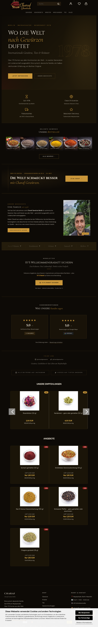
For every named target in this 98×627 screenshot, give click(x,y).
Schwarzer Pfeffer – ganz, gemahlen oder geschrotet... (68, 510)
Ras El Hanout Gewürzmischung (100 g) (29, 509)
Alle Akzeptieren (84, 613)
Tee (65, 12)
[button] (70, 3)
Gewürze (29, 12)
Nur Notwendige (84, 618)
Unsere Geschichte (45, 76)
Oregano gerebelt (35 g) (29, 550)
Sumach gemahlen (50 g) (30, 468)
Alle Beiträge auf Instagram (30, 372)
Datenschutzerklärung (19, 620)
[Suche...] (58, 4)
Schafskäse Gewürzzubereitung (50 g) (68, 468)
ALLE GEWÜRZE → (49, 156)
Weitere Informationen (84, 622)
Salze (71, 12)
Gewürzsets (38, 12)
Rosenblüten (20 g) (29, 413)
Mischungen (57, 12)
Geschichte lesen (18, 230)
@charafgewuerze (41, 359)
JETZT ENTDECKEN (20, 76)
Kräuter (48, 12)
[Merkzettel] (79, 3)
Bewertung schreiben (56, 342)
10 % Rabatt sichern (49, 282)
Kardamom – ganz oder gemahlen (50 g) (68, 413)
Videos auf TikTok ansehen (69, 372)
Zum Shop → (77, 178)
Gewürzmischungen (48, 606)
